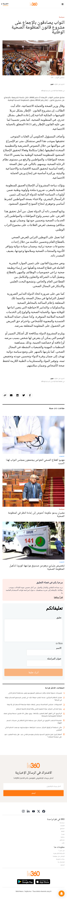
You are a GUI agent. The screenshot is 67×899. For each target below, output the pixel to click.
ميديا (63, 834)
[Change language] (5, 4)
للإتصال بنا (61, 862)
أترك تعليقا (33, 672)
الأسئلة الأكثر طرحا (59, 853)
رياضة (63, 837)
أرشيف (62, 865)
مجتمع (62, 828)
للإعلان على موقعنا (59, 856)
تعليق (58, 617)
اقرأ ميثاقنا (58, 597)
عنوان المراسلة (54, 658)
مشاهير (62, 840)
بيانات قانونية (60, 859)
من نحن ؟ (62, 850)
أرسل (33, 793)
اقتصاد (62, 825)
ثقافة (63, 831)
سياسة (62, 17)
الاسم (58, 648)
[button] (62, 894)
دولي (63, 843)
